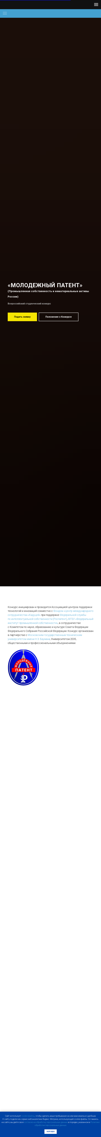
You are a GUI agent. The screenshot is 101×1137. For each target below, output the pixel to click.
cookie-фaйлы (28, 1116)
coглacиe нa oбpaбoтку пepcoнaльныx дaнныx (46, 1122)
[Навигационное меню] (96, 4)
